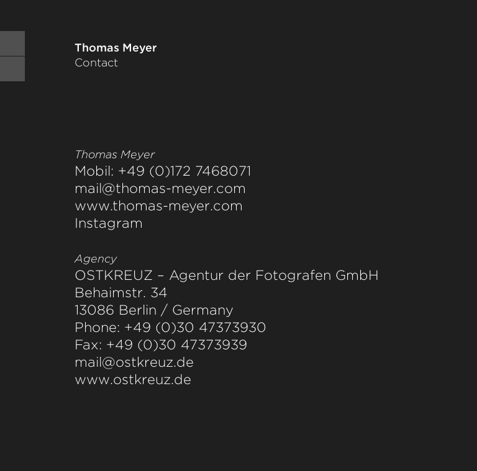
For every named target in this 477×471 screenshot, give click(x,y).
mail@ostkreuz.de (134, 362)
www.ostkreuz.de (133, 379)
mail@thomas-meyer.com (160, 188)
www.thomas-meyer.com (159, 205)
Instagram (109, 223)
